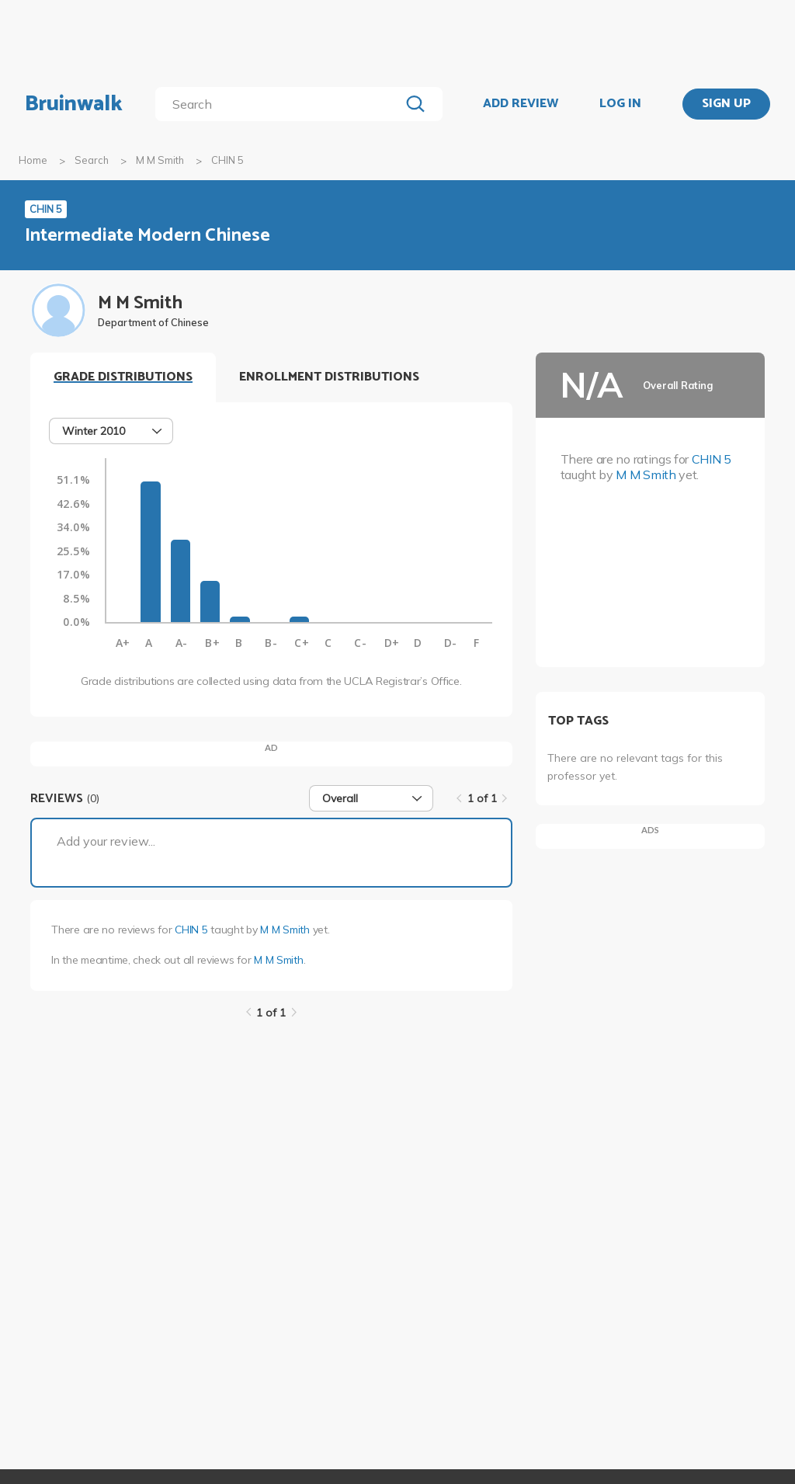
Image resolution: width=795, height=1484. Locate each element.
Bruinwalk (74, 104)
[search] (280, 104)
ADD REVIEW (520, 104)
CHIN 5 (191, 930)
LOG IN (620, 104)
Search (92, 160)
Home (33, 160)
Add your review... (106, 841)
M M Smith (160, 160)
